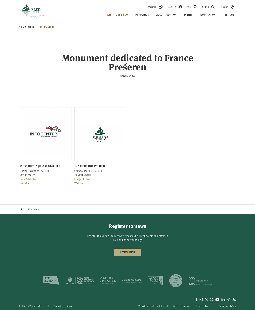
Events (188, 14)
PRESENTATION (26, 27)
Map (189, 6)
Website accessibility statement (153, 306)
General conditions (181, 306)
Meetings (228, 14)
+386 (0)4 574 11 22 (82, 175)
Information (207, 14)
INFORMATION (47, 27)
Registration (127, 252)
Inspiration (142, 14)
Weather (152, 7)
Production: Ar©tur (227, 306)
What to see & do (117, 14)
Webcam (172, 6)
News (69, 306)
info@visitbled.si (29, 179)
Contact (57, 306)
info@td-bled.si (83, 179)
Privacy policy (202, 306)
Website (24, 183)
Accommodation (166, 14)
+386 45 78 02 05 (27, 175)
